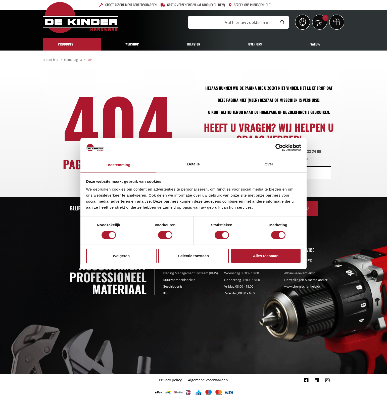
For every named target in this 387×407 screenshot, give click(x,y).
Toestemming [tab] (118, 165)
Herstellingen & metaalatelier (305, 280)
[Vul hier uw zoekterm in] (232, 22)
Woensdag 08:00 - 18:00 (241, 273)
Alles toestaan (266, 256)
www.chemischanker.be (302, 286)
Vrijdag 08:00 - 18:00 (238, 286)
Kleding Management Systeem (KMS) (190, 273)
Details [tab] (193, 164)
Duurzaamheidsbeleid (179, 280)
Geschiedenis (172, 286)
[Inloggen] (302, 22)
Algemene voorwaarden (208, 380)
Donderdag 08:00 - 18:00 (242, 280)
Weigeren (121, 256)
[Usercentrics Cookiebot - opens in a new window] (279, 147)
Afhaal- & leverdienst (299, 273)
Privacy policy (170, 380)
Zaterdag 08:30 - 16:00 (240, 293)
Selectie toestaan (193, 256)
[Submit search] (282, 22)
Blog (166, 293)
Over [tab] (269, 164)
